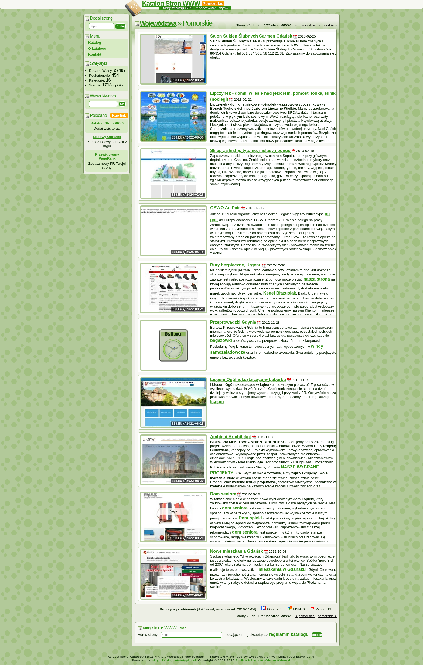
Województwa (158, 23)
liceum (217, 401)
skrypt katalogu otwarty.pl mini (174, 660)
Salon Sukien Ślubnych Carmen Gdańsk (251, 36)
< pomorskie (305, 25)
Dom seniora (223, 494)
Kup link (119, 115)
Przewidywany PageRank (107, 156)
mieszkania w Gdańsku (282, 569)
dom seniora (235, 508)
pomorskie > (327, 25)
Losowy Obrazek (107, 137)
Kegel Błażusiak (279, 293)
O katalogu (97, 48)
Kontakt (94, 54)
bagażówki (221, 340)
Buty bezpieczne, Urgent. (235, 265)
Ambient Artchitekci (230, 436)
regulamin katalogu (289, 634)
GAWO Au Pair (225, 207)
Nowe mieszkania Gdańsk (236, 551)
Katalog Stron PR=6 (107, 123)
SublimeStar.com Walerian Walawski (263, 660)
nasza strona (316, 279)
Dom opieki (250, 518)
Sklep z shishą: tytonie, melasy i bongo (250, 150)
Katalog (94, 42)
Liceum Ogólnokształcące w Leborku (248, 379)
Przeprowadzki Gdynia (233, 322)
